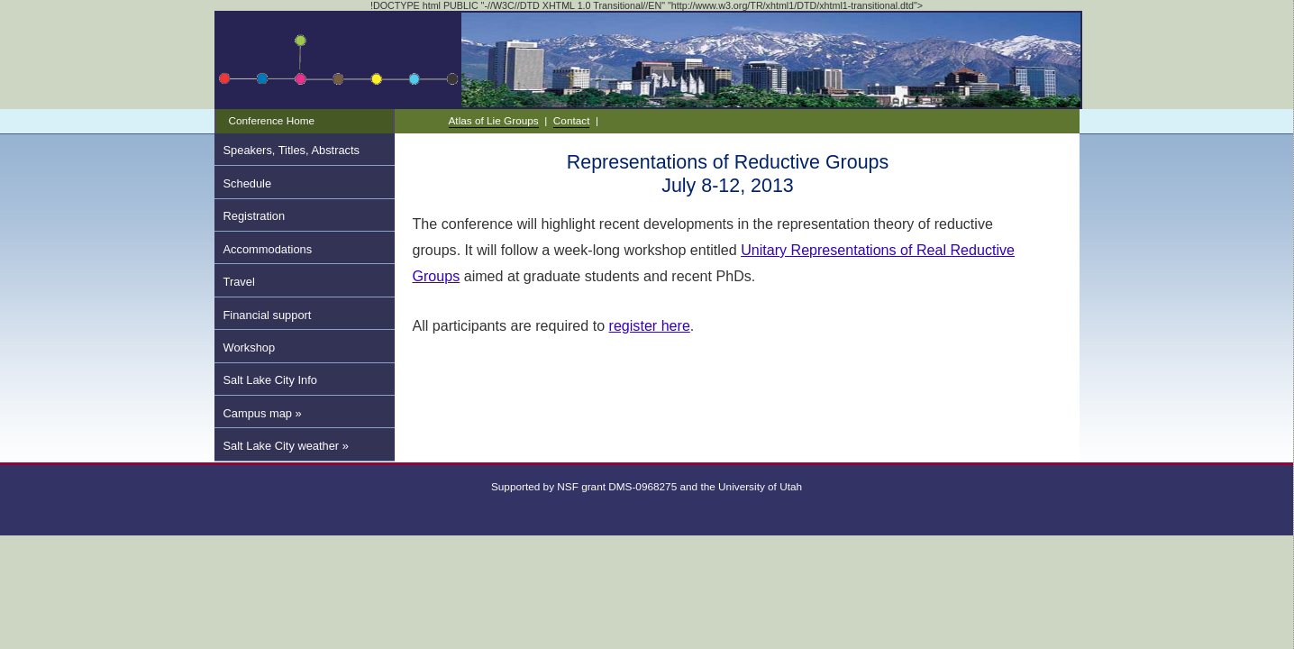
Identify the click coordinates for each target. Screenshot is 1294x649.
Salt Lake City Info (270, 380)
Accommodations (268, 249)
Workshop (249, 347)
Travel (239, 281)
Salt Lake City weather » (286, 445)
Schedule (247, 183)
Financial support (267, 315)
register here (649, 325)
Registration (254, 216)
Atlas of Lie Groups (494, 120)
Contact (571, 120)
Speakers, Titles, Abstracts (291, 150)
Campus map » (262, 413)
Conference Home (272, 120)
